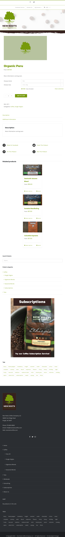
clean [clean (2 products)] (55, 366)
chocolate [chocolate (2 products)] (44, 366)
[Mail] (35, 436)
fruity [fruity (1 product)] (40, 369)
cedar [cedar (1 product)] (38, 366)
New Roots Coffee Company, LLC (25, 536)
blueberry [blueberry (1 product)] (20, 366)
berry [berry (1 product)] (5, 366)
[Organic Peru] (32, 299)
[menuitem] (20, 7)
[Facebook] (30, 436)
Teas (5, 292)
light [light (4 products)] (56, 369)
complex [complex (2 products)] (6, 369)
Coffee (12, 106)
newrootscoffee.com (12, 430)
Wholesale (7, 479)
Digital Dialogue (55, 536)
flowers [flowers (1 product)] (35, 369)
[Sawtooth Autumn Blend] (32, 170)
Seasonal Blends (9, 284)
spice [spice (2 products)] (5, 375)
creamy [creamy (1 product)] (12, 369)
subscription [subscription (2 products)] (19, 375)
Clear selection (59, 89)
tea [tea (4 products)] (37, 375)
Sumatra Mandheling (31, 208)
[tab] (32, 115)
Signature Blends (10, 279)
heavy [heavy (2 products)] (45, 369)
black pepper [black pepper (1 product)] (11, 366)
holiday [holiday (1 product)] (51, 369)
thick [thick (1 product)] (41, 375)
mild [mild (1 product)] (32, 372)
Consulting (7, 483)
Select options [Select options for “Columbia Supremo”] (28, 245)
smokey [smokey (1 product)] (58, 372)
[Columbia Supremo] (32, 227)
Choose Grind (8, 81)
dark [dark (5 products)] (17, 369)
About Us (6, 492)
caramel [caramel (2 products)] (32, 366)
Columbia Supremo (31, 235)
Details (39, 191)
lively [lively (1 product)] (5, 372)
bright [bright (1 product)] (26, 366)
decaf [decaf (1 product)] (22, 369)
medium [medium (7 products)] (17, 372)
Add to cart (21, 96)
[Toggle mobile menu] (61, 13)
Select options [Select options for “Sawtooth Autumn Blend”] (28, 191)
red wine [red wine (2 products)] (51, 372)
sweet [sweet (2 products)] (26, 375)
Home (5, 445)
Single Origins (19, 106)
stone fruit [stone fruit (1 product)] (11, 375)
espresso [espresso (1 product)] (28, 369)
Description (6, 115)
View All (8, 454)
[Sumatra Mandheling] (32, 200)
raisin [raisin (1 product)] (45, 372)
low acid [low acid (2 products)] (11, 372)
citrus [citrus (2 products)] (50, 366)
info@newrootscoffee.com (14, 427)
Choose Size (7, 85)
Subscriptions (9, 288)
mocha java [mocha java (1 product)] (39, 372)
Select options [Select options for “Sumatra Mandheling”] (28, 218)
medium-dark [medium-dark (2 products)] (25, 372)
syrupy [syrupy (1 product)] (32, 375)
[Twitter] (32, 436)
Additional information (9, 119)
